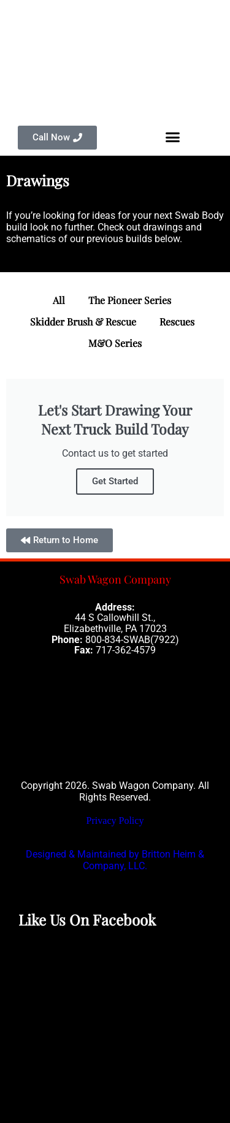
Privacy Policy (115, 820)
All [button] (59, 300)
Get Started (115, 481)
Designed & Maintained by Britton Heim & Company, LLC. (115, 860)
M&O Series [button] (115, 343)
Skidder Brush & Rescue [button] (83, 321)
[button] (173, 137)
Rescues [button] (176, 321)
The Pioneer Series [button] (129, 300)
